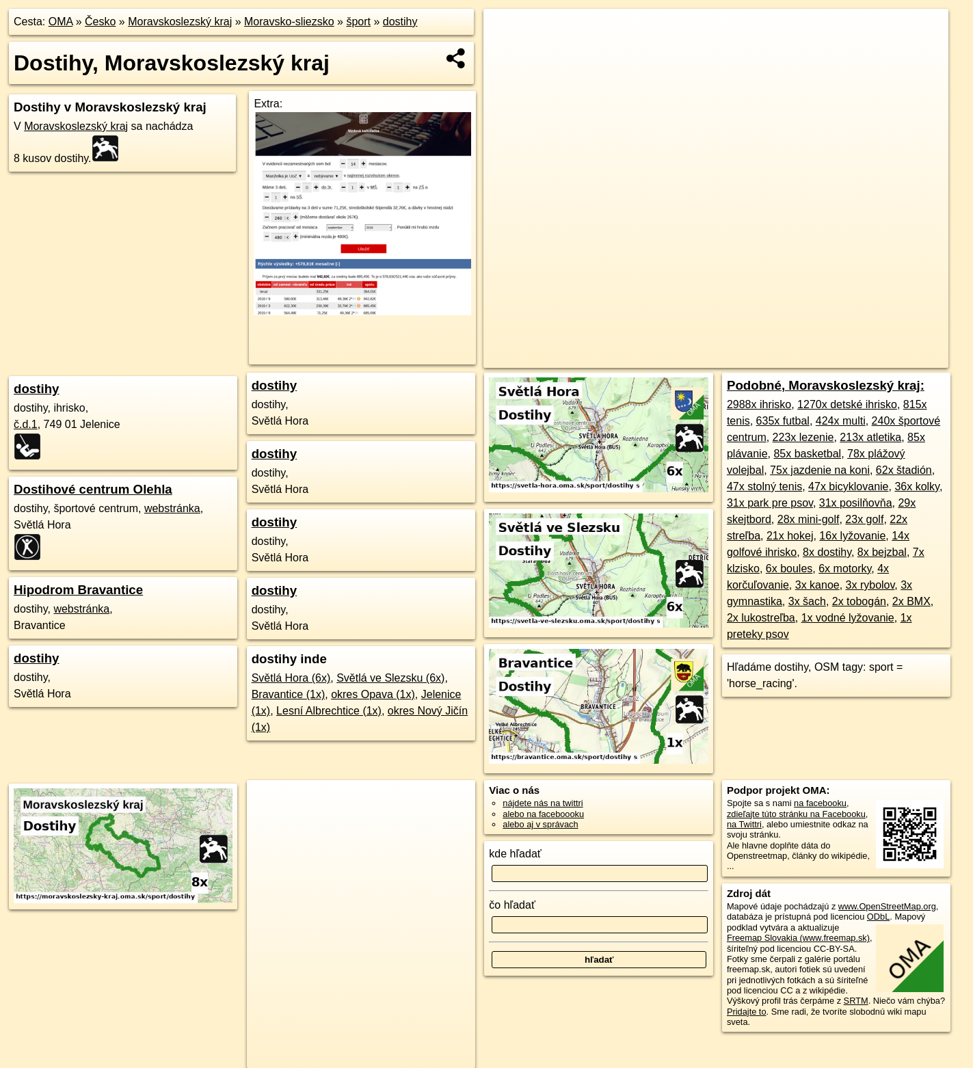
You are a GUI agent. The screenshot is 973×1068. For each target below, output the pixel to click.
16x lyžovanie (852, 536)
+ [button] (507, 32)
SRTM (856, 1001)
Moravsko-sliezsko (289, 21)
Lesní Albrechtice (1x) (329, 711)
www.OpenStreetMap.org (887, 906)
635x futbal (783, 421)
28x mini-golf (808, 519)
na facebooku (820, 803)
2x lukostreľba (761, 618)
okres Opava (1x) (373, 694)
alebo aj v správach (540, 824)
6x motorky (844, 568)
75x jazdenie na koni (820, 470)
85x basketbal (807, 453)
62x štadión (904, 470)
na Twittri (744, 824)
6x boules (789, 568)
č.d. (26, 424)
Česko (100, 21)
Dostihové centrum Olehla (93, 489)
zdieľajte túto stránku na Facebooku (796, 814)
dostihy (400, 21)
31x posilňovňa (855, 503)
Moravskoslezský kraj (180, 21)
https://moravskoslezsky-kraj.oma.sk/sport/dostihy (857, 357)
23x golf (864, 519)
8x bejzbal (882, 552)
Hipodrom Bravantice (78, 590)
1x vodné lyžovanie (847, 618)
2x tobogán (859, 601)
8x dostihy (827, 552)
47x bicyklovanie (848, 486)
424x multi (841, 421)
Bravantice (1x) (288, 694)
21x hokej (790, 536)
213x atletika (870, 437)
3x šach (807, 601)
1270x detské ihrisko (847, 404)
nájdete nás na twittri (543, 803)
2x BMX (911, 601)
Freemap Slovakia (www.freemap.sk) (798, 938)
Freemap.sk (725, 357)
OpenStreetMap (653, 357)
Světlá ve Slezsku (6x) (390, 678)
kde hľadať (515, 853)
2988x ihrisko (759, 404)
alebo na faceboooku (543, 814)
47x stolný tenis (764, 486)
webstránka (172, 508)
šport (358, 21)
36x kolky (916, 486)
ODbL (878, 916)
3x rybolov (870, 585)
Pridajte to (747, 1011)
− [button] (507, 53)
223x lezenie (803, 437)
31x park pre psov (770, 503)
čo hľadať (512, 905)
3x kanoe (817, 585)
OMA (61, 21)
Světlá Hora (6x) (291, 678)
